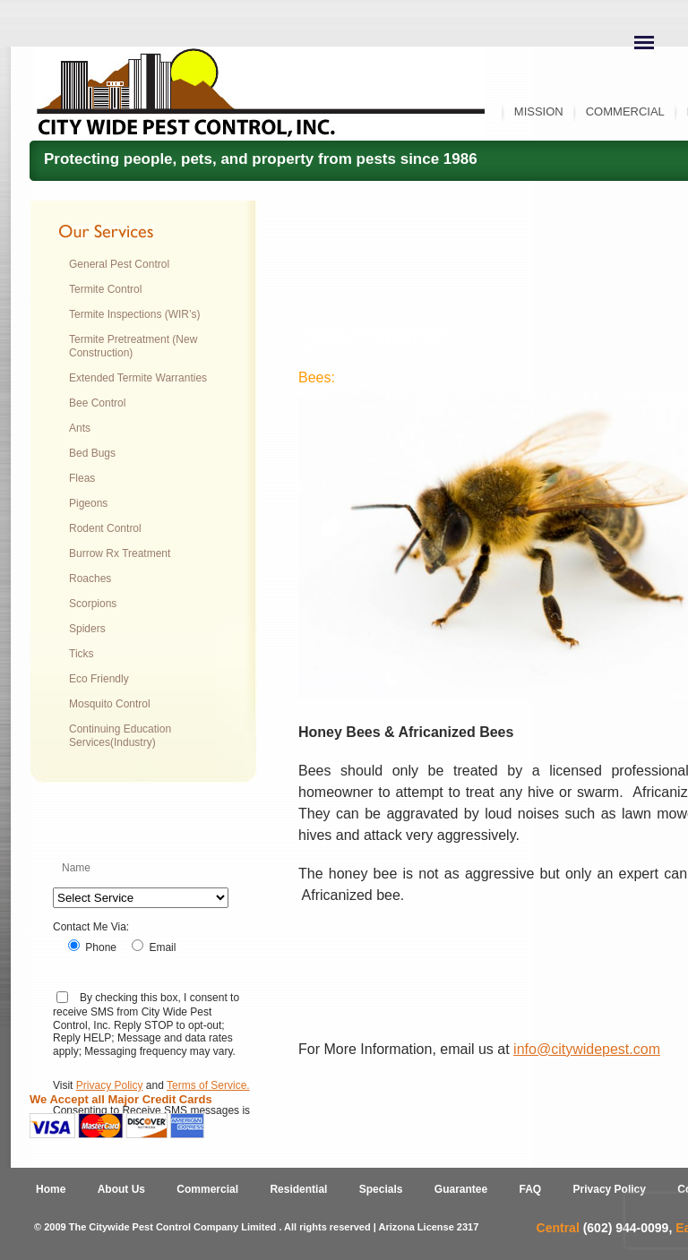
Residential (298, 1189)
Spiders (87, 628)
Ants (79, 428)
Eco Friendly (99, 679)
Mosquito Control (109, 704)
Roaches (90, 578)
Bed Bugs (92, 453)
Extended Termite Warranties (138, 378)
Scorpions (92, 603)
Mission (538, 111)
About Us (121, 1189)
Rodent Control (105, 528)
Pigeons (88, 503)
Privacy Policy (109, 1085)
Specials (381, 1189)
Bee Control (97, 403)
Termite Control (105, 289)
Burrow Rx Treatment (119, 553)
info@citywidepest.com (586, 1049)
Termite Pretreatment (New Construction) (133, 346)
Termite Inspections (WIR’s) (134, 314)
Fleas (82, 478)
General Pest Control (119, 264)
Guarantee (460, 1189)
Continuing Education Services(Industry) (120, 736)
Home (50, 1189)
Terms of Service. (208, 1085)
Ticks (81, 653)
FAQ (531, 1189)
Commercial (625, 111)
